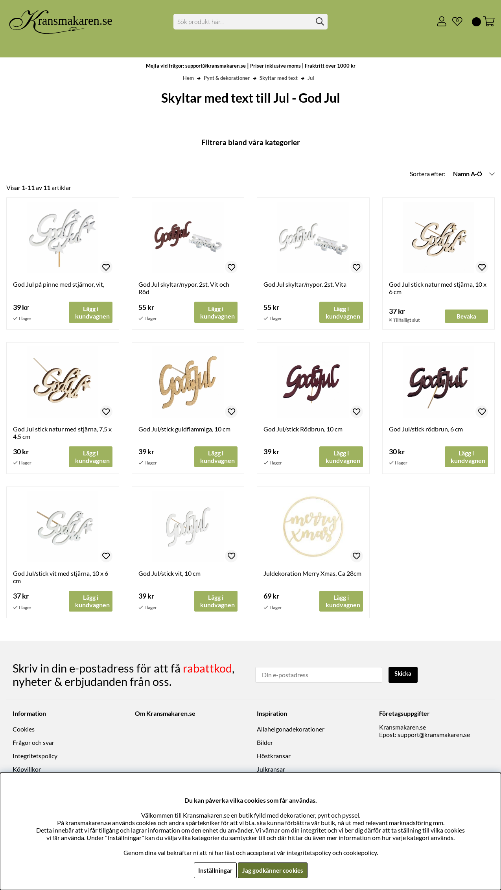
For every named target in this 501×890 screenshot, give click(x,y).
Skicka (404, 674)
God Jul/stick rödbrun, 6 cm (426, 429)
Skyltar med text (279, 78)
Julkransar (271, 770)
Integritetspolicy (35, 756)
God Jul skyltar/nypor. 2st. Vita (304, 284)
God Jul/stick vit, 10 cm (169, 573)
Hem (188, 78)
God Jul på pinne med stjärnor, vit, (58, 284)
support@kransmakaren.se (434, 735)
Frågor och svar (33, 742)
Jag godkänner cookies (272, 870)
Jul (311, 78)
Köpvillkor (27, 770)
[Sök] (250, 21)
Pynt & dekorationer (227, 78)
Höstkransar (274, 756)
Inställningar (214, 870)
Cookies (24, 729)
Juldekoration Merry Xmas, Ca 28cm (312, 573)
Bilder (265, 742)
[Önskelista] (454, 22)
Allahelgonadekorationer (290, 729)
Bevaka (466, 316)
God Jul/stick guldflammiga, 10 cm (184, 429)
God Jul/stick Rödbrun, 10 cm (303, 429)
